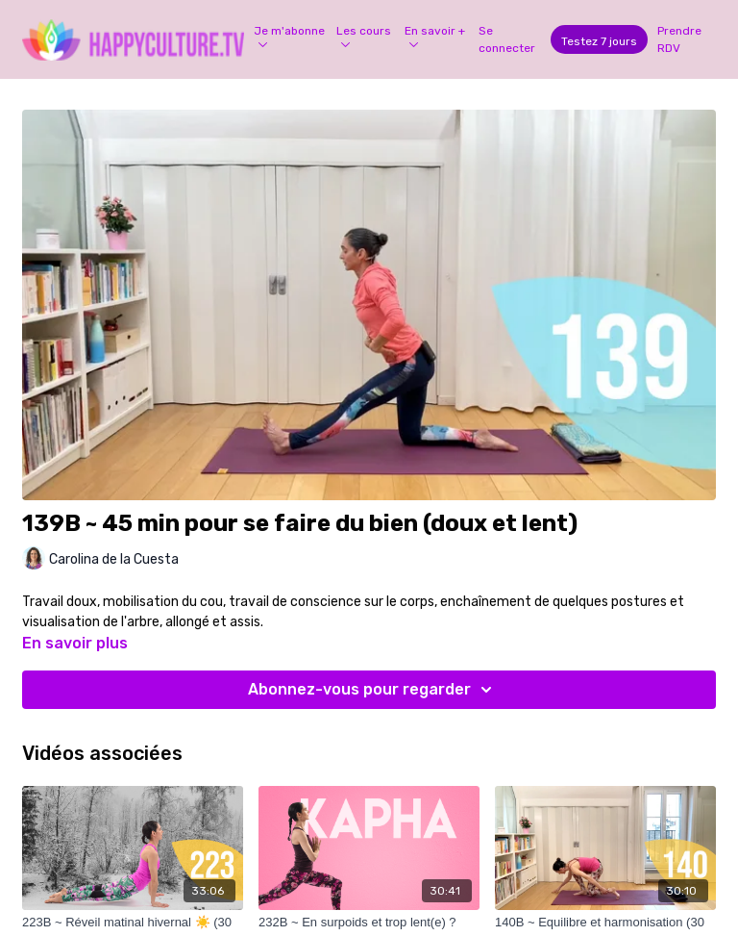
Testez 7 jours (599, 41)
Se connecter (507, 39)
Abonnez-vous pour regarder (373, 689)
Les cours (363, 35)
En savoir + (435, 35)
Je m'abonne (289, 35)
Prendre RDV (679, 39)
